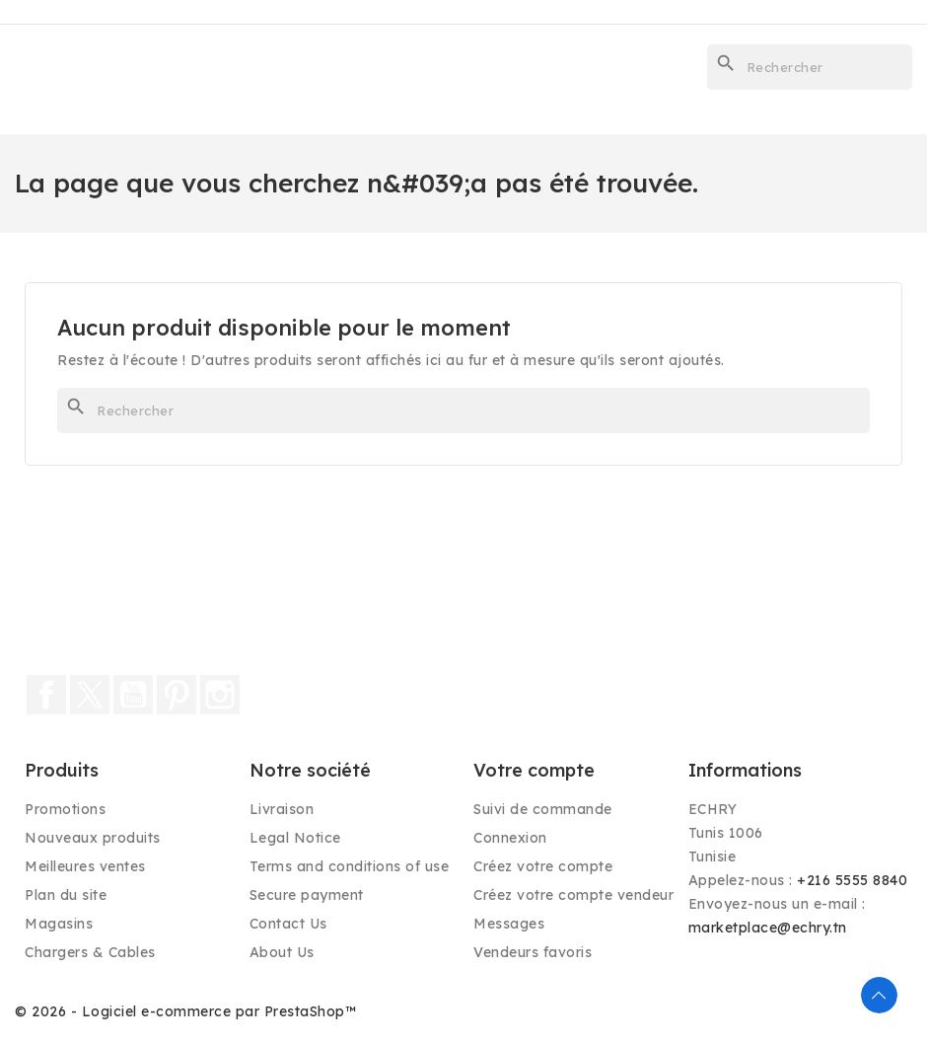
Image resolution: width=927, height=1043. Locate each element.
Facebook (46, 694)
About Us (282, 952)
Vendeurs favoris (532, 952)
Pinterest (176, 694)
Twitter (89, 694)
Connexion (510, 838)
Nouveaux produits (93, 838)
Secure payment (307, 895)
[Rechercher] (809, 67)
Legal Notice (295, 838)
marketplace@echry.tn (767, 927)
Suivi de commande (542, 809)
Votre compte (534, 770)
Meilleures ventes (85, 866)
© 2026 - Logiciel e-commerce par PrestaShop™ (185, 1011)
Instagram (220, 694)
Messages (508, 923)
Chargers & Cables (90, 952)
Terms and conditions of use (350, 866)
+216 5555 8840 (852, 880)
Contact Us (288, 923)
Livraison (282, 809)
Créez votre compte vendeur (573, 895)
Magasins (59, 923)
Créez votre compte (542, 866)
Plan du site (66, 895)
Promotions (65, 809)
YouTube (133, 694)
